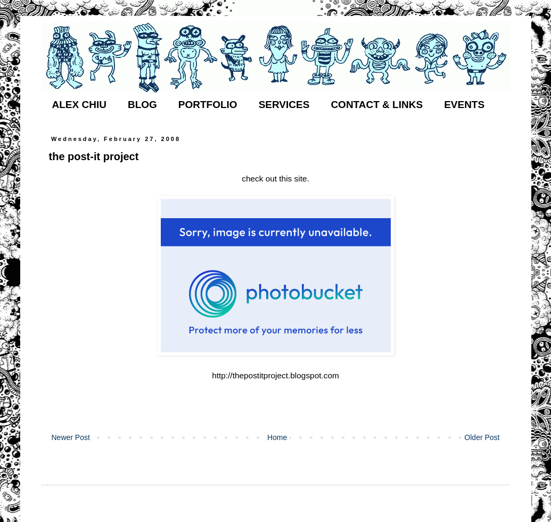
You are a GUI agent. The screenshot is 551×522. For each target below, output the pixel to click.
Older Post (481, 437)
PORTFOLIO (207, 104)
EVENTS (464, 104)
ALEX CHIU (79, 104)
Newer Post (71, 437)
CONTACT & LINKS (377, 104)
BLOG (142, 104)
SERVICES (284, 104)
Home (277, 437)
